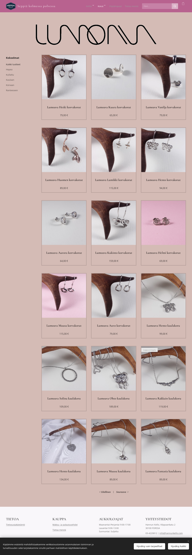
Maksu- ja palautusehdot (65, 524)
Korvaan (10, 85)
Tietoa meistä (59, 529)
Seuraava (121, 491)
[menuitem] (76, 6)
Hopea (9, 69)
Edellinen (106, 491)
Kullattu (10, 74)
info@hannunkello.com (171, 533)
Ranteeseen (12, 90)
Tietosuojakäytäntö (15, 524)
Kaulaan (10, 79)
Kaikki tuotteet (13, 64)
